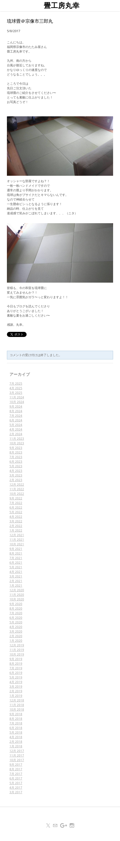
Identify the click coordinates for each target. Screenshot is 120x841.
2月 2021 (15, 581)
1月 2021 (15, 585)
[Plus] (63, 825)
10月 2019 (16, 654)
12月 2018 (16, 700)
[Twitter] (48, 825)
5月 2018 (15, 732)
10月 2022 (16, 493)
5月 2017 (15, 783)
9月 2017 (15, 764)
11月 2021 (16, 539)
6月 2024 (15, 420)
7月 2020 (15, 613)
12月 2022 (16, 484)
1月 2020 (15, 640)
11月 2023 (16, 438)
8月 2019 (15, 663)
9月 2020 (15, 604)
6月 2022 (15, 507)
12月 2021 (16, 535)
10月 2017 (16, 760)
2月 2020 (15, 636)
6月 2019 (15, 672)
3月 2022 (15, 521)
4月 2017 (15, 787)
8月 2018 (15, 718)
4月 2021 (15, 571)
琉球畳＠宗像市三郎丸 (30, 21)
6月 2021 (15, 562)
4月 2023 (15, 470)
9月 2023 (15, 447)
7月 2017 (15, 773)
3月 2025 (15, 392)
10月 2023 (16, 443)
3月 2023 (15, 475)
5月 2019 (15, 677)
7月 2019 (15, 668)
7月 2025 (15, 383)
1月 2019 (15, 695)
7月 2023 (15, 457)
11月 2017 (16, 755)
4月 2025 (15, 388)
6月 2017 (15, 778)
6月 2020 (15, 617)
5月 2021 (15, 567)
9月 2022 (15, 498)
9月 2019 (15, 659)
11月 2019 (16, 649)
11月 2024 (16, 397)
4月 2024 (15, 429)
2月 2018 (15, 741)
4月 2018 (15, 737)
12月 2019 (16, 645)
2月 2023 (15, 480)
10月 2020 (16, 599)
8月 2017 (15, 769)
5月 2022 (15, 512)
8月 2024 (15, 411)
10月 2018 (16, 709)
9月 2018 (15, 714)
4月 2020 (15, 627)
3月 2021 (15, 576)
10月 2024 (16, 402)
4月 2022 (15, 516)
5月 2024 (15, 424)
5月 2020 (15, 622)
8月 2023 (15, 452)
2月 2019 (15, 691)
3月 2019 (15, 686)
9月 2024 (15, 406)
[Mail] (55, 825)
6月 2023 (15, 461)
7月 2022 (15, 503)
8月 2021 (15, 553)
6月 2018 (15, 728)
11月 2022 (16, 489)
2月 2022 (15, 526)
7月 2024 (15, 415)
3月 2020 (15, 631)
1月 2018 (15, 746)
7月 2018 (15, 723)
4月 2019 (15, 682)
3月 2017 (15, 792)
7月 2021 (15, 558)
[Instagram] (72, 825)
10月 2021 (16, 544)
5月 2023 (15, 466)
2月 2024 (15, 434)
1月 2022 (15, 530)
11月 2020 (16, 594)
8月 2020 (15, 608)
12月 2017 (16, 750)
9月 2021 (15, 548)
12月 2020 (16, 590)
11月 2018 (16, 705)
